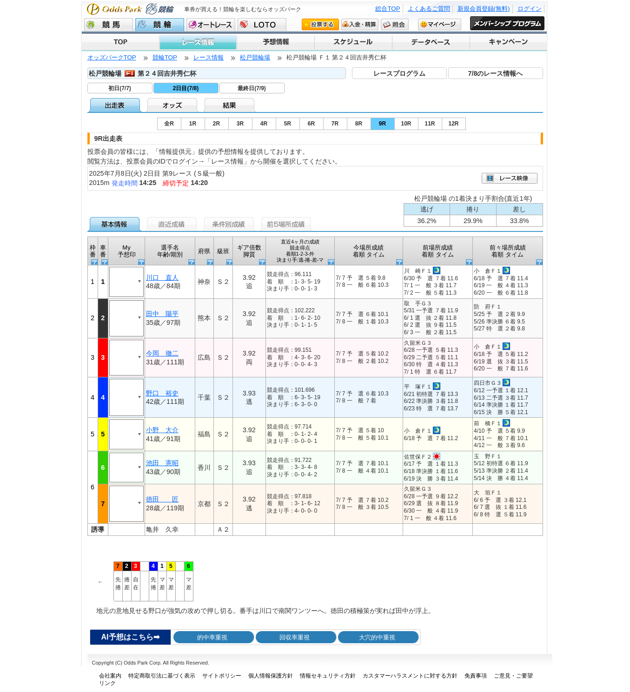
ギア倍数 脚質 (249, 251)
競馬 (108, 24)
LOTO (262, 24)
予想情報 (275, 42)
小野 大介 (162, 430)
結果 (230, 105)
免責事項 (475, 676)
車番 (103, 251)
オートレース (210, 24)
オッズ (173, 105)
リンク (107, 683)
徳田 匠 (162, 499)
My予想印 (127, 251)
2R (216, 123)
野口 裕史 (162, 393)
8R (358, 123)
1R (192, 123)
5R (287, 123)
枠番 (93, 251)
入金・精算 (359, 24)
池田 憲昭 (162, 463)
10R (406, 123)
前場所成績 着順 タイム (438, 251)
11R (429, 123)
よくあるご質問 (429, 8)
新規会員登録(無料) (484, 8)
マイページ (439, 24)
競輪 (159, 24)
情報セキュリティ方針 (328, 676)
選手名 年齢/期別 (170, 251)
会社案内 (110, 676)
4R (263, 123)
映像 (509, 178)
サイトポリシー (221, 676)
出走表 (116, 105)
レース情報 (197, 42)
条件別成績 (230, 224)
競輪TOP (165, 57)
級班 (223, 251)
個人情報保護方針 (270, 676)
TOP (120, 42)
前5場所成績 (287, 224)
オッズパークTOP (111, 57)
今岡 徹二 (162, 353)
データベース (430, 42)
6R (311, 123)
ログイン (529, 8)
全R (169, 123)
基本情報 (116, 224)
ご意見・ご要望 (513, 676)
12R (453, 123)
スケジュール (352, 42)
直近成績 (173, 224)
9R (382, 123)
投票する (320, 24)
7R (335, 123)
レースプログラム (399, 73)
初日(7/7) (119, 88)
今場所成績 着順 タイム (369, 251)
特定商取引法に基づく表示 (161, 676)
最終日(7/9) (252, 88)
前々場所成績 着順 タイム (508, 251)
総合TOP (387, 8)
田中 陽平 (162, 313)
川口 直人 (162, 277)
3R (240, 123)
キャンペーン (508, 42)
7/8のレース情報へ (495, 73)
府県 (204, 251)
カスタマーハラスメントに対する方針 (410, 676)
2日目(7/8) (186, 88)
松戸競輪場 (255, 57)
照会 (395, 24)
